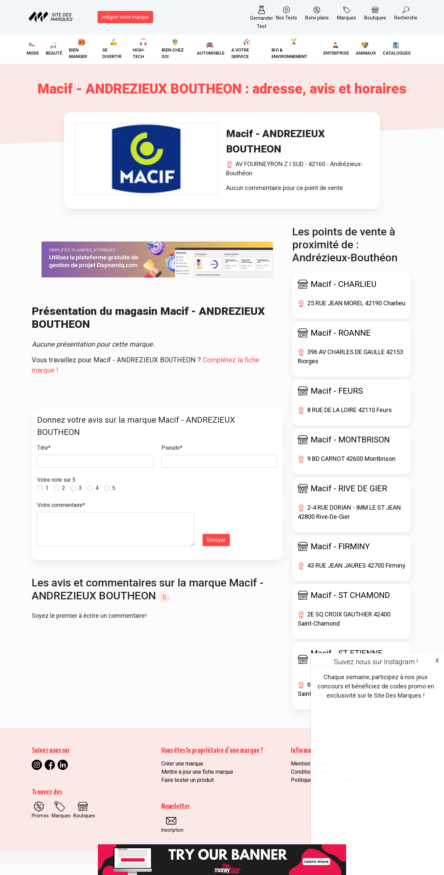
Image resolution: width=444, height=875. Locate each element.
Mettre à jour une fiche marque (197, 782)
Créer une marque (182, 774)
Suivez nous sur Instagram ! (376, 662)
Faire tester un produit (187, 791)
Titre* (43, 458)
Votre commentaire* (61, 516)
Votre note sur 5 (56, 490)
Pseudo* (171, 458)
